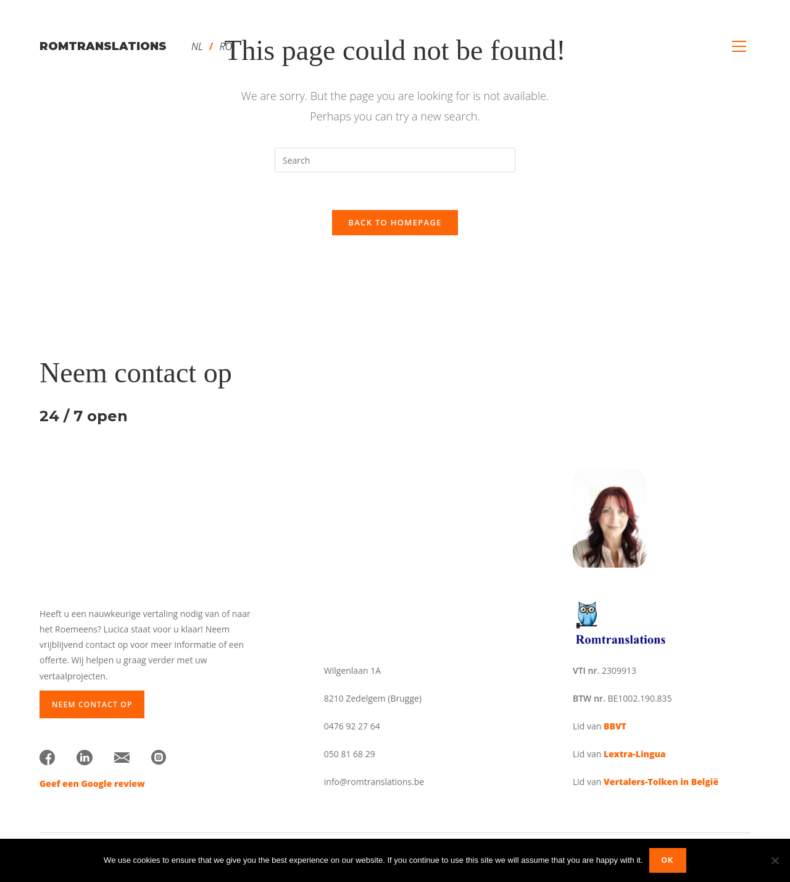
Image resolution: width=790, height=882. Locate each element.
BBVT (615, 726)
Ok (668, 860)
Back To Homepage (394, 222)
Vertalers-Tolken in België (661, 782)
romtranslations (103, 46)
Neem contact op (92, 704)
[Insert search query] (395, 160)
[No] (774, 860)
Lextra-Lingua (634, 754)
